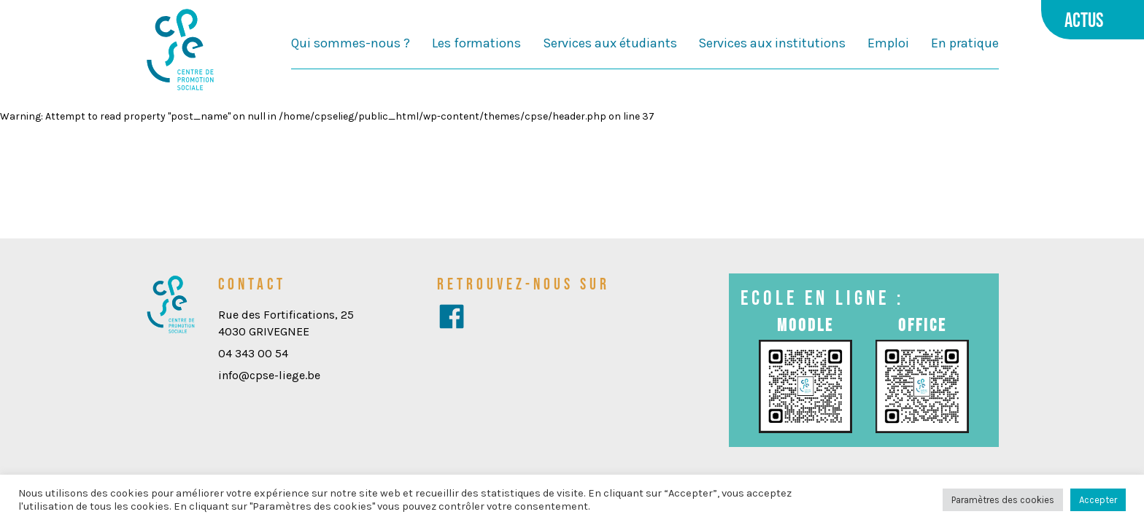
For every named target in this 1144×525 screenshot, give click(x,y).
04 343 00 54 (253, 353)
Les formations (476, 43)
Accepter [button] (1098, 499)
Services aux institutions (772, 43)
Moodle (805, 325)
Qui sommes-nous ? (350, 43)
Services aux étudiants (610, 43)
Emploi (888, 43)
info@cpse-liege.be (269, 375)
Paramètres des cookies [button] (1002, 499)
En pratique (965, 43)
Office (922, 325)
